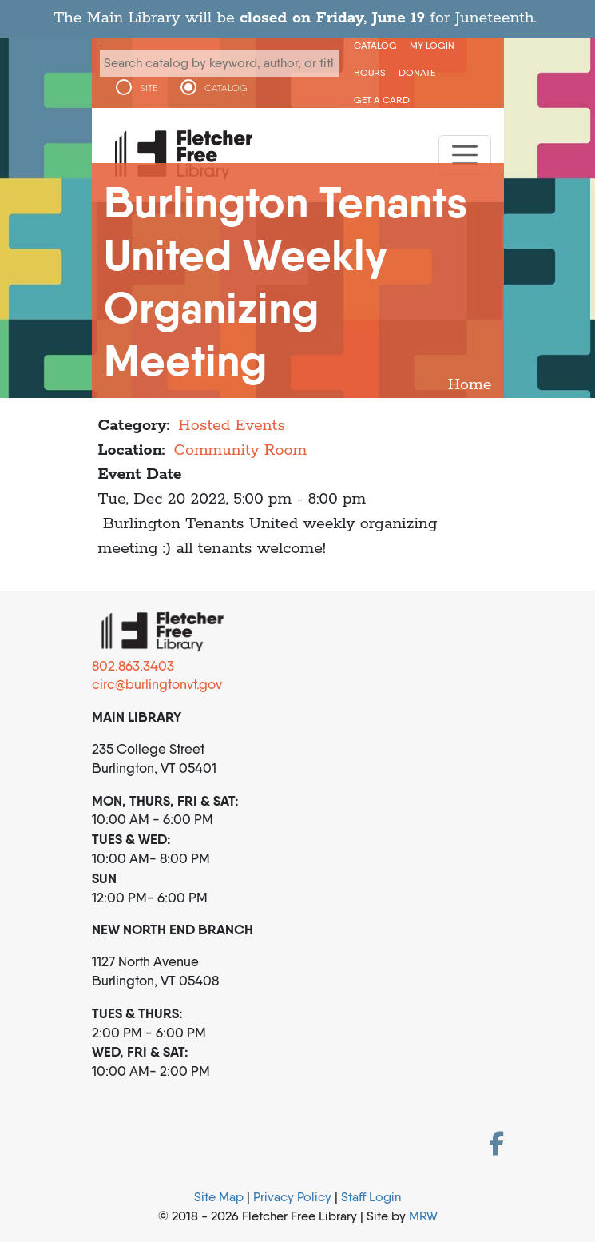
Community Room (240, 450)
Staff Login (371, 1196)
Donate (417, 72)
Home (470, 385)
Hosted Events (231, 426)
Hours (370, 72)
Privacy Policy (292, 1196)
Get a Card (382, 99)
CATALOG (226, 88)
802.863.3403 (133, 666)
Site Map (219, 1196)
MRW (423, 1216)
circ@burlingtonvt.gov (157, 684)
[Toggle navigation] (464, 155)
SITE (148, 88)
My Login (432, 45)
